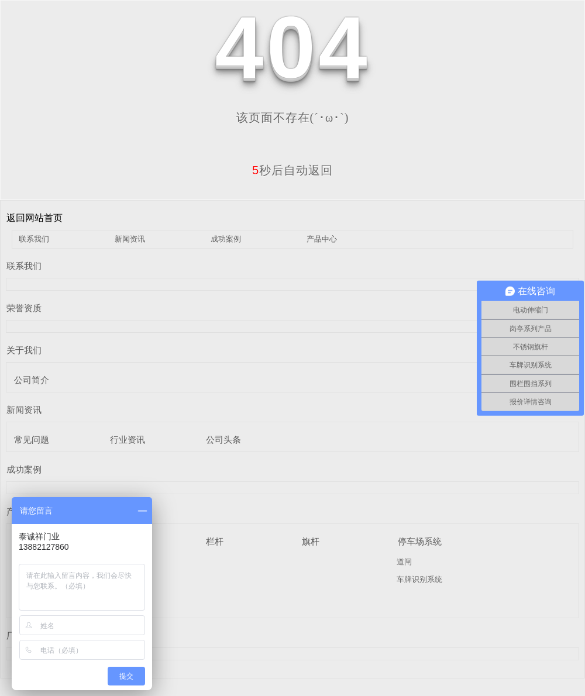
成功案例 (226, 239)
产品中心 (322, 239)
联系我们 (34, 239)
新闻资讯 (130, 239)
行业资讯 (127, 440)
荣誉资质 (24, 308)
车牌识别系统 (419, 579)
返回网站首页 (34, 218)
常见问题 (31, 440)
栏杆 (214, 541)
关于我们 (24, 350)
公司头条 (223, 440)
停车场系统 (420, 541)
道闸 (404, 561)
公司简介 (31, 380)
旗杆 (310, 541)
